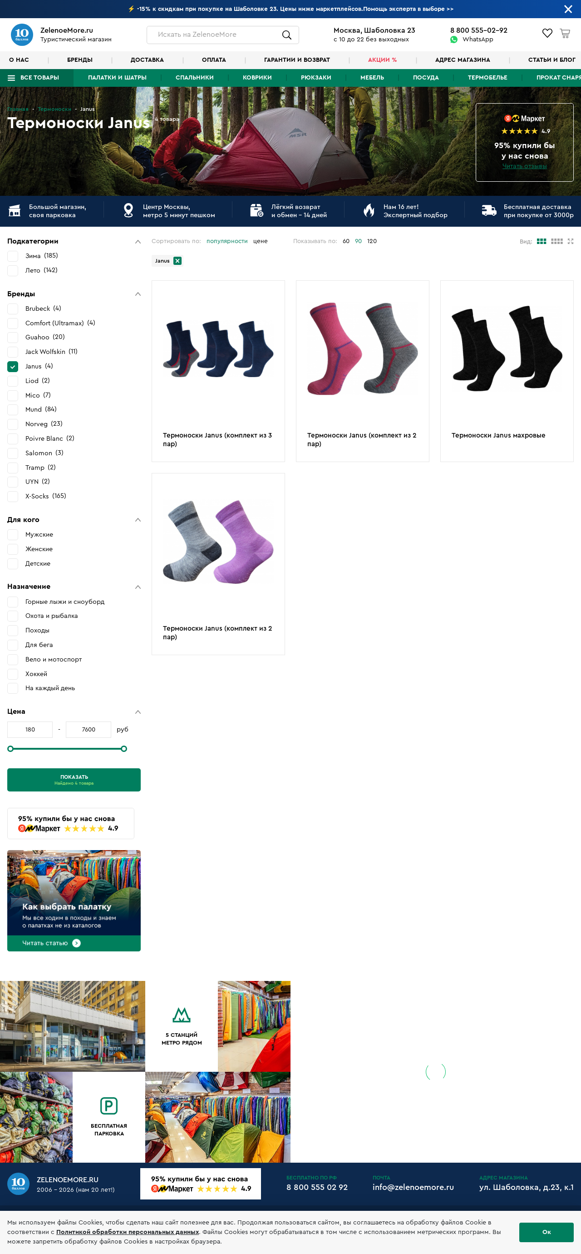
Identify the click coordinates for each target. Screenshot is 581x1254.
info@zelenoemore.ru (413, 1187)
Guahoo (45, 337)
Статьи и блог (552, 60)
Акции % (382, 60)
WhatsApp (478, 39)
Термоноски (54, 109)
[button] (74, 241)
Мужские (39, 534)
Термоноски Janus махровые (499, 435)
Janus (39, 366)
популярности (227, 241)
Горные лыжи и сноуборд (64, 601)
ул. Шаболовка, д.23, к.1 (526, 1187)
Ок (546, 1232)
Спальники (195, 78)
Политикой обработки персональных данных (127, 1232)
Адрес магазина (462, 60)
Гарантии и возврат (297, 60)
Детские (37, 563)
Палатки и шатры (117, 78)
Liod (37, 380)
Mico (38, 395)
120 (372, 241)
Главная (18, 109)
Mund (41, 409)
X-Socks (45, 496)
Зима (41, 255)
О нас (19, 60)
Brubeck (43, 308)
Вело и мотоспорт (53, 659)
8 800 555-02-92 (478, 30)
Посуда (426, 78)
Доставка (147, 60)
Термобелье (487, 78)
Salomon (44, 453)
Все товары (39, 78)
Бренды (80, 60)
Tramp (40, 467)
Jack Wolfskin (51, 351)
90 (358, 241)
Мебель (372, 78)
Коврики (257, 78)
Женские (39, 549)
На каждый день (50, 688)
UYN (37, 481)
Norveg (44, 424)
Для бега (39, 645)
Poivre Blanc (49, 438)
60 (346, 241)
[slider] (10, 749)
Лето (41, 270)
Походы (37, 630)
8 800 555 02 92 (317, 1187)
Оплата (214, 60)
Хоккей (36, 674)
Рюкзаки (316, 78)
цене (260, 241)
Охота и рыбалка (51, 615)
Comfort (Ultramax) (60, 323)
